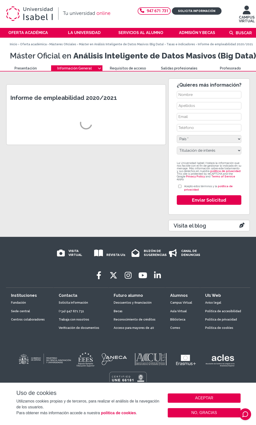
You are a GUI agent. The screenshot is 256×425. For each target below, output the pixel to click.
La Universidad (84, 32)
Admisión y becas (197, 32)
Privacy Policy (195, 176)
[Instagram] (128, 275)
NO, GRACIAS (204, 413)
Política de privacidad (221, 319)
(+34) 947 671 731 (71, 311)
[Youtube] (142, 275)
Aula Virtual (178, 311)
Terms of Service (223, 176)
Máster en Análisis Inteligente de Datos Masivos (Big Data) (121, 44)
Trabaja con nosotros (74, 319)
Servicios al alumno (140, 32)
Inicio (13, 44)
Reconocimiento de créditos (135, 319)
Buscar (244, 33)
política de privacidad (225, 171)
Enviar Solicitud (209, 200)
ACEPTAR (204, 398)
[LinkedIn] (157, 275)
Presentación (25, 68)
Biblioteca (177, 319)
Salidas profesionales (179, 68)
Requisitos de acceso (128, 68)
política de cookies (118, 413)
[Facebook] (98, 275)
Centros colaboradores (28, 319)
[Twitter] (113, 275)
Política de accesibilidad (223, 311)
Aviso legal (213, 302)
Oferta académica (28, 32)
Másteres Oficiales (62, 44)
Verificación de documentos (79, 328)
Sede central (20, 311)
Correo (175, 328)
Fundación (18, 302)
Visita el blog (190, 225)
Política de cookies (219, 328)
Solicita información (196, 11)
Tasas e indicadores (181, 44)
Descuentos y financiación (133, 302)
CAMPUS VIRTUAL (247, 16)
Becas (118, 311)
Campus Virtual (181, 302)
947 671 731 (154, 11)
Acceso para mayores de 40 (134, 328)
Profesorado (230, 68)
